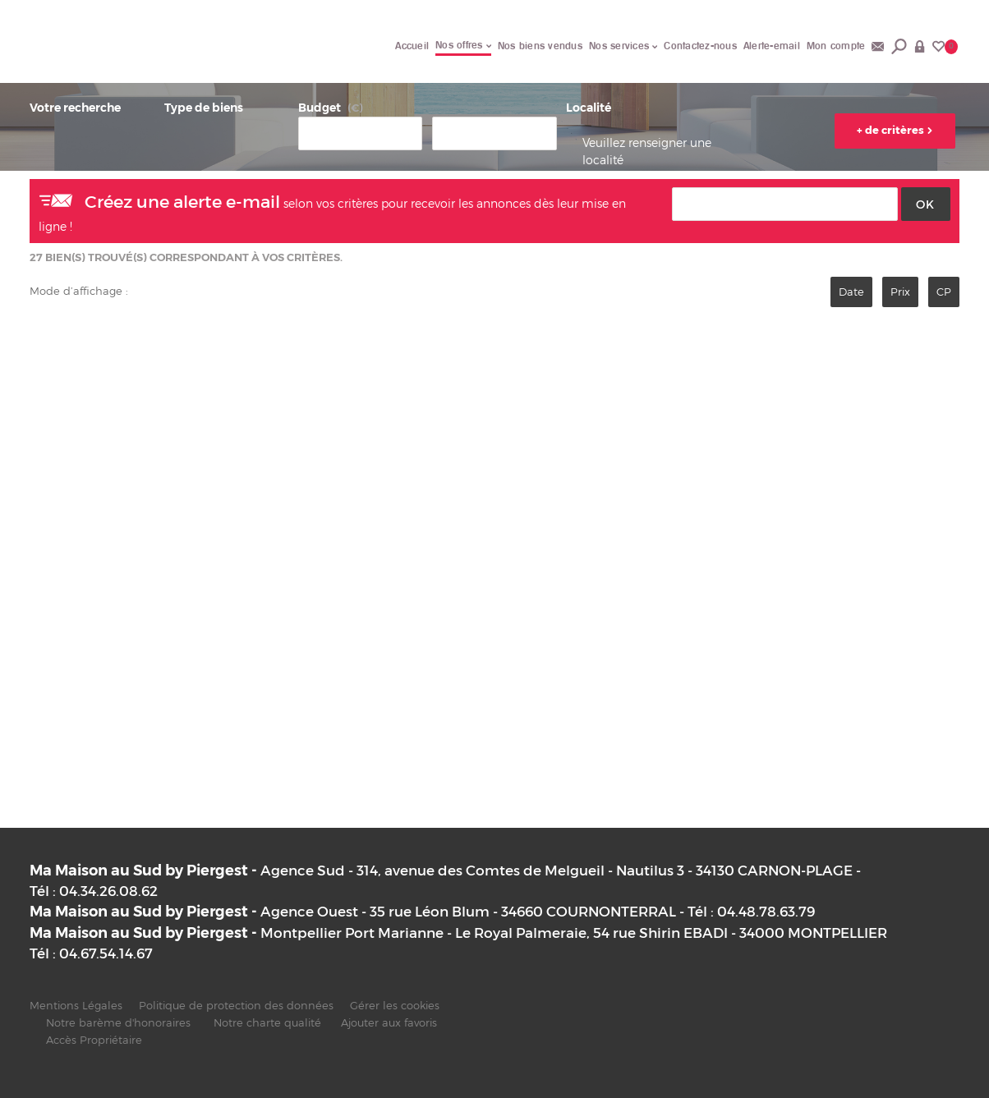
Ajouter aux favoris (389, 1023)
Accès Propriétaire (94, 1040)
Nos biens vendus (540, 45)
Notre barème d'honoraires (120, 1023)
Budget (319, 107)
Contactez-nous (700, 45)
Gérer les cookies (394, 1005)
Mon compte (836, 45)
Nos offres (463, 45)
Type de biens (203, 107)
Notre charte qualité (267, 1023)
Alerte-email (771, 45)
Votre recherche (75, 107)
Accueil (412, 45)
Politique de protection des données (236, 1005)
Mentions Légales (76, 1005)
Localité (588, 107)
